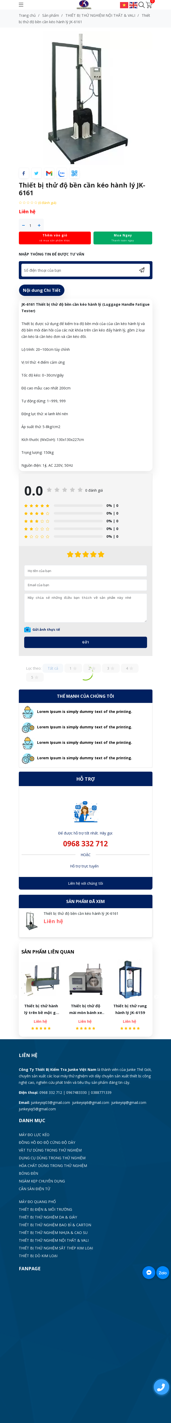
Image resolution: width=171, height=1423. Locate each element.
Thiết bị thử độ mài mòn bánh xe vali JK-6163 (87, 1009)
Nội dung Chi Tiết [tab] (42, 290)
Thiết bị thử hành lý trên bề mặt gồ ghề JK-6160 (42, 1009)
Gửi (85, 642)
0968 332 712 (85, 843)
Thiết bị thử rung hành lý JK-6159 (131, 1009)
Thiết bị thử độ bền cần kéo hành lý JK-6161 (81, 913)
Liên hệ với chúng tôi (85, 883)
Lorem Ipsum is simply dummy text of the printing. (84, 711)
